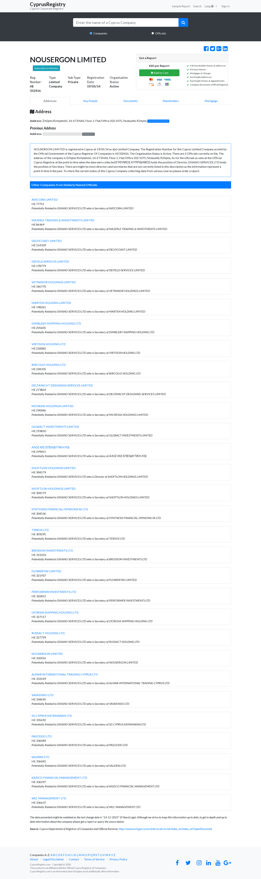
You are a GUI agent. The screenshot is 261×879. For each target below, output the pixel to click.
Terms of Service (94, 859)
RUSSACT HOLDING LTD (48, 633)
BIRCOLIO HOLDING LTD (49, 364)
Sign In (225, 6)
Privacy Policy (118, 859)
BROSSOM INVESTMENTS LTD (52, 550)
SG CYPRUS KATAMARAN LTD (52, 715)
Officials (160, 33)
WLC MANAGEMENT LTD (49, 798)
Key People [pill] (90, 100)
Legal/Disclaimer (53, 859)
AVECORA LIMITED (45, 199)
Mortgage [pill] (211, 100)
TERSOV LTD (40, 529)
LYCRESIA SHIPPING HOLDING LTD (55, 612)
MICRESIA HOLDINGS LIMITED (52, 406)
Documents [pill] (130, 100)
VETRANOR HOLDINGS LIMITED (54, 282)
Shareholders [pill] (171, 100)
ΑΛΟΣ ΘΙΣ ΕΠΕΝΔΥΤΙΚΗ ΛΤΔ (50, 447)
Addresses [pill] (50, 100)
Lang (209, 6)
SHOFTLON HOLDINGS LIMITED (54, 468)
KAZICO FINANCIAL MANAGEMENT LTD (59, 777)
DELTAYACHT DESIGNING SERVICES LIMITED (62, 385)
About (34, 859)
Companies (100, 33)
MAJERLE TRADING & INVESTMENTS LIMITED (63, 220)
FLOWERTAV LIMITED (46, 571)
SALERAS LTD (40, 757)
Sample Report (181, 6)
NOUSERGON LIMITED (47, 653)
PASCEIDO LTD (42, 736)
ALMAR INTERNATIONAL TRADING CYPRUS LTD (65, 674)
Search (197, 6)
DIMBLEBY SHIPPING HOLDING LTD (56, 323)
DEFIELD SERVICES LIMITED (50, 261)
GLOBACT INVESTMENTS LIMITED (55, 426)
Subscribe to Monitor (46, 68)
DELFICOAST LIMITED (47, 240)
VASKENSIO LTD (42, 695)
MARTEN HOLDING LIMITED (51, 302)
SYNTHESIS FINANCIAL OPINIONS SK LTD (60, 509)
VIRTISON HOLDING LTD (49, 344)
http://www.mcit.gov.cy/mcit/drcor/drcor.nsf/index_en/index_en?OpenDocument (165, 828)
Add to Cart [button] (159, 72)
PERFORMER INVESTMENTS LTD (54, 591)
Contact (74, 859)
